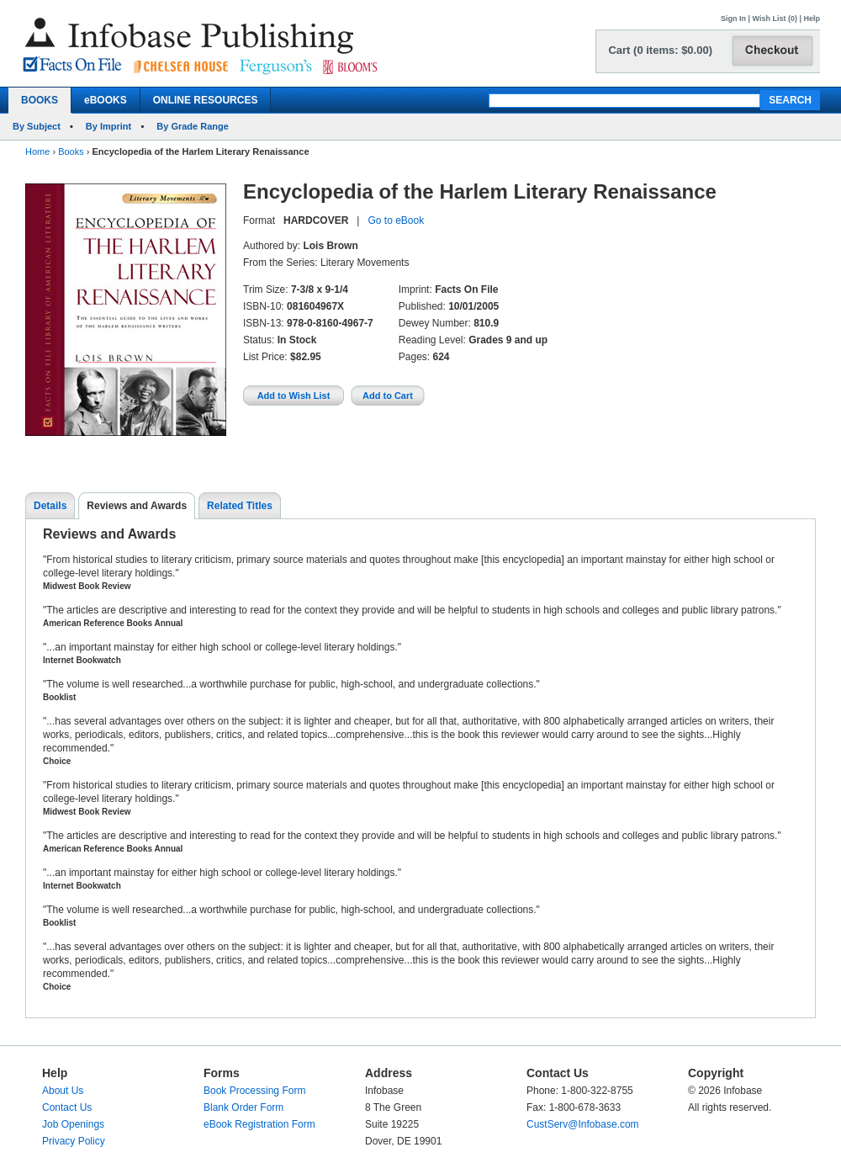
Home (37, 151)
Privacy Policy (73, 1141)
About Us (62, 1091)
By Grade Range (192, 126)
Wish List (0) (775, 18)
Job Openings (73, 1124)
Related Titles (239, 506)
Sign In (733, 18)
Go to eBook (396, 220)
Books (71, 151)
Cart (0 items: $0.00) (660, 50)
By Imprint (108, 126)
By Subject (37, 126)
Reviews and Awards (137, 506)
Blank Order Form (243, 1107)
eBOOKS (105, 100)
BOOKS (39, 100)
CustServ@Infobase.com (582, 1124)
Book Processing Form (254, 1091)
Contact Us (67, 1107)
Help (811, 18)
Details (50, 506)
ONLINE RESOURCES (205, 100)
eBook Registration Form (259, 1124)
